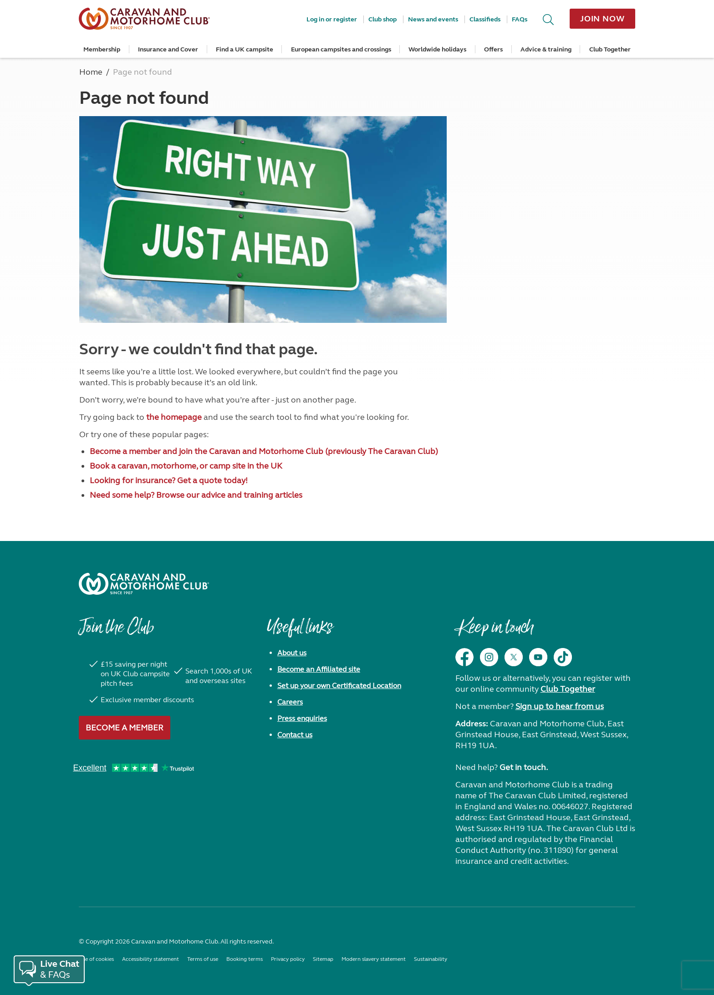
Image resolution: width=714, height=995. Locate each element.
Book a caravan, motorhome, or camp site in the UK (186, 466)
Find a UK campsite (244, 49)
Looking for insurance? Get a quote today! (169, 480)
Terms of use (202, 959)
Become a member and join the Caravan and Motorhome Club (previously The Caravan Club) (264, 451)
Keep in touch (494, 631)
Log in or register (331, 19)
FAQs (519, 19)
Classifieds (484, 19)
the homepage (174, 417)
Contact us (294, 734)
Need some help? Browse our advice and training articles (196, 495)
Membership (101, 49)
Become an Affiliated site (318, 669)
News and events (433, 19)
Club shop (382, 19)
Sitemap (323, 959)
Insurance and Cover (168, 49)
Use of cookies (96, 959)
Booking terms (244, 959)
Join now (602, 19)
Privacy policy (288, 959)
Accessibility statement (150, 959)
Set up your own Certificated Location (339, 685)
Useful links (299, 631)
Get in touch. (524, 767)
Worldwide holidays (437, 49)
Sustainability (430, 959)
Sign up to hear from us (559, 706)
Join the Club (116, 631)
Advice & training (545, 49)
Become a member (124, 728)
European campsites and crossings (341, 49)
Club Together (610, 49)
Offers (493, 49)
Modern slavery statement (374, 959)
